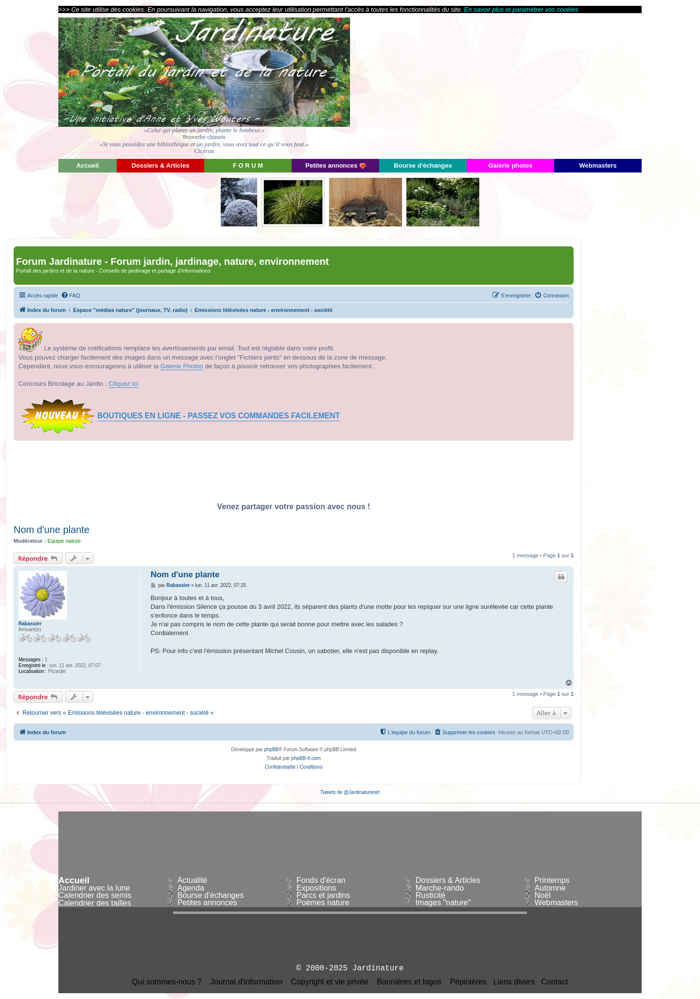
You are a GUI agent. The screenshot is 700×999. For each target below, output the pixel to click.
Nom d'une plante (51, 529)
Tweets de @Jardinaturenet (350, 792)
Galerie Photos (181, 366)
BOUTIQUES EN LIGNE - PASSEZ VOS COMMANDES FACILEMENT (218, 416)
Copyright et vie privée (329, 982)
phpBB (271, 749)
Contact (554, 982)
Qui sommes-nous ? (167, 982)
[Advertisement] (554, 85)
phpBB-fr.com (306, 758)
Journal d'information (246, 982)
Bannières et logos (409, 982)
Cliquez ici (124, 383)
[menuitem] (70, 295)
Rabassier (30, 623)
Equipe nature (64, 541)
